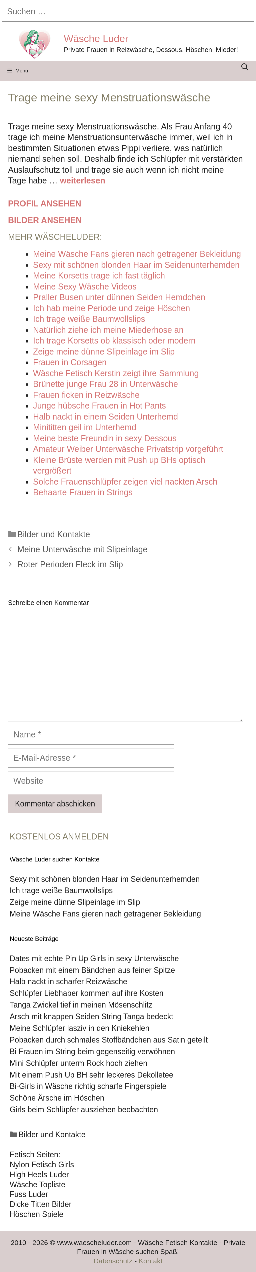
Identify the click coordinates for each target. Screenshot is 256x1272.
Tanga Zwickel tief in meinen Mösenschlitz (81, 1005)
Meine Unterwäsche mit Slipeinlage (82, 549)
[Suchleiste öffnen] (245, 67)
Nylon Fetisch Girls (42, 1164)
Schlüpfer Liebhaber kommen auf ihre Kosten (87, 993)
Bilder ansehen (45, 220)
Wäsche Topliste (37, 1184)
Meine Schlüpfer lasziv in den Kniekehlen (79, 1028)
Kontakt (150, 1261)
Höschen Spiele (36, 1214)
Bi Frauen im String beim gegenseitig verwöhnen (92, 1051)
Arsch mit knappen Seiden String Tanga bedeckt (91, 1016)
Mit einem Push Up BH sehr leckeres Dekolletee (91, 1075)
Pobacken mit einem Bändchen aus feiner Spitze (92, 970)
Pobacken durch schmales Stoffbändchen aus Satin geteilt (109, 1040)
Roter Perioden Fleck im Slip (70, 564)
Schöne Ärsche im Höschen (57, 1098)
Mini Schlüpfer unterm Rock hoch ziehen (78, 1063)
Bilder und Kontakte (53, 534)
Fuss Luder (29, 1194)
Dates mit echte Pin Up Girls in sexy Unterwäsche (94, 958)
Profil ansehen (44, 203)
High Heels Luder (39, 1174)
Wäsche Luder (96, 38)
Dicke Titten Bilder (40, 1204)
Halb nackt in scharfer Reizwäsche (68, 981)
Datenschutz (113, 1261)
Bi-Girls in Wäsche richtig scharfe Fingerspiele (88, 1086)
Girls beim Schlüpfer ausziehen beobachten (84, 1109)
